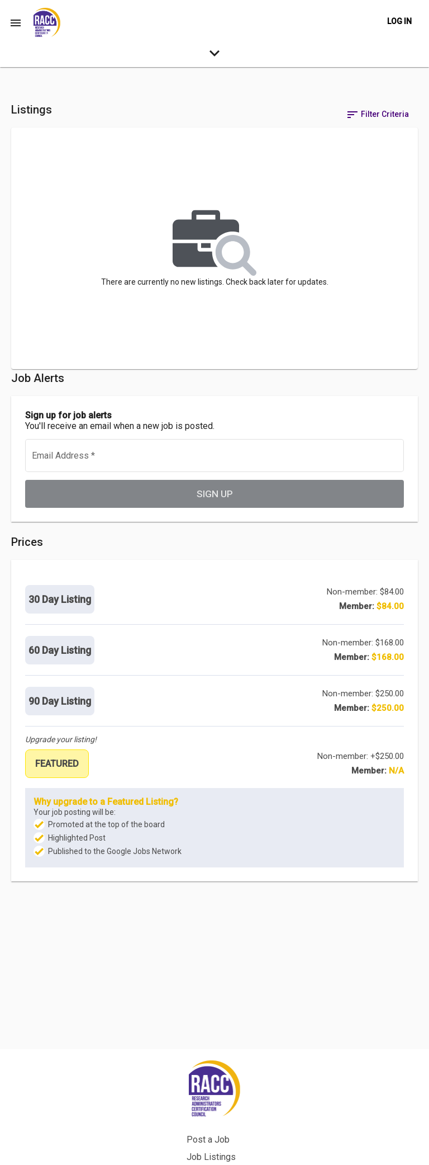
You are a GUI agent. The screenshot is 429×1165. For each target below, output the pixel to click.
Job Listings (242, 1101)
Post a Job (239, 1083)
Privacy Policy (246, 1135)
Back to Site (241, 1118)
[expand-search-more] (214, 56)
